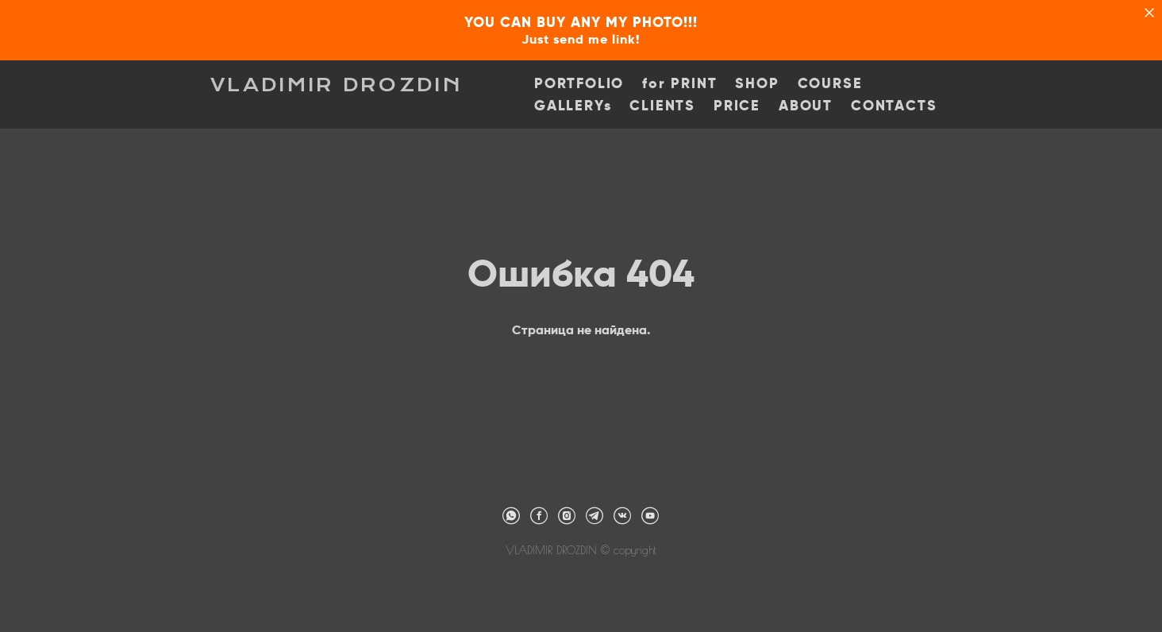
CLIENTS (662, 105)
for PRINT (679, 83)
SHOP (757, 83)
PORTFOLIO (579, 83)
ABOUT (806, 105)
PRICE (737, 105)
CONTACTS (894, 105)
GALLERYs (572, 105)
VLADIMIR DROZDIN (336, 85)
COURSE (830, 83)
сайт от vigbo (581, 594)
